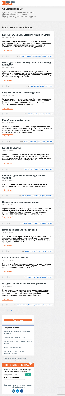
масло (22, 56)
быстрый (49, 141)
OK (28, 375)
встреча (27, 251)
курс (34, 277)
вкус (38, 141)
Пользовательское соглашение (15, 358)
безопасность (36, 56)
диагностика (38, 305)
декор (37, 169)
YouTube (28, 56)
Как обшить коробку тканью (16, 120)
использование (22, 305)
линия (33, 251)
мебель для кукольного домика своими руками (18, 342)
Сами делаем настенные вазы (14, 337)
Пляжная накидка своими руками (19, 230)
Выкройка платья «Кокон (15, 257)
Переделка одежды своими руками (20, 202)
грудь (44, 251)
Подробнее (8, 50)
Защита (30, 114)
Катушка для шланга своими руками (21, 92)
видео (44, 56)
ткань (43, 141)
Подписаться (18, 320)
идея (32, 169)
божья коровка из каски (12, 347)
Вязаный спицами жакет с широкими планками (17, 332)
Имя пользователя (11, 378)
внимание (33, 141)
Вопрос (50, 56)
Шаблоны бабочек (11, 148)
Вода (31, 86)
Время (42, 86)
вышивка (36, 195)
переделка (43, 223)
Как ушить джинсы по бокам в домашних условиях (23, 176)
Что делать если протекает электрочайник (24, 283)
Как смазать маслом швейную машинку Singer (26, 35)
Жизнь (30, 223)
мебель (27, 169)
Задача (41, 114)
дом (51, 86)
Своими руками (12, 8)
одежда (36, 223)
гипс (46, 86)
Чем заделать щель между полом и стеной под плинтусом (26, 63)
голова (39, 251)
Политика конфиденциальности (15, 360)
